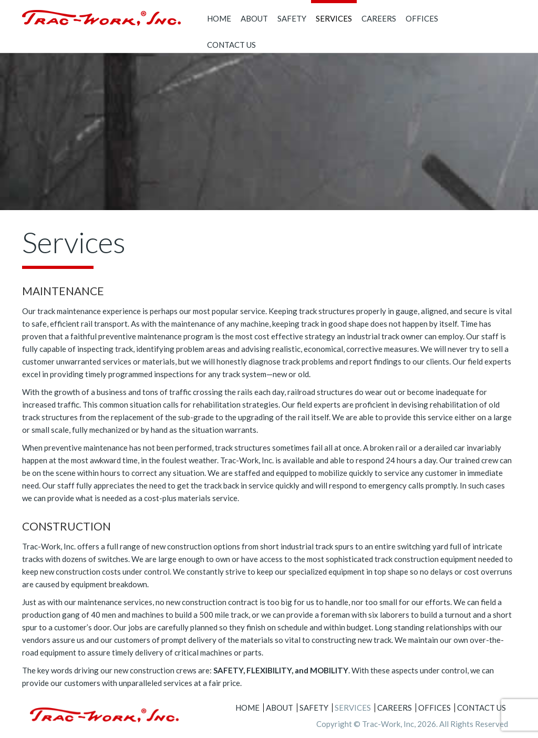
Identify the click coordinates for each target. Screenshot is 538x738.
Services (334, 18)
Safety (291, 18)
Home (219, 18)
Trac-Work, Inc (388, 724)
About (254, 18)
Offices (422, 18)
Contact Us (231, 44)
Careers (378, 18)
